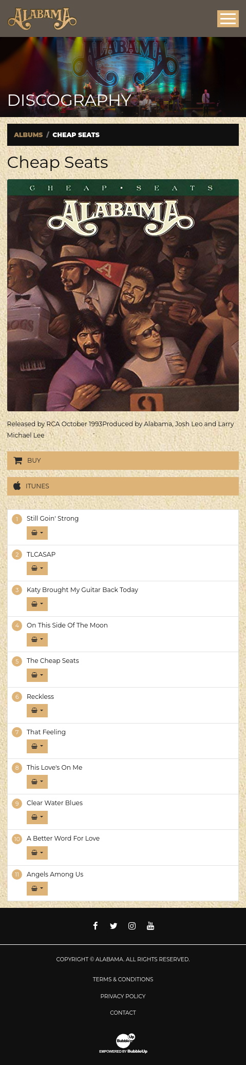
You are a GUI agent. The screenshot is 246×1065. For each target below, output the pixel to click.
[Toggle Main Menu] (228, 18)
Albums (28, 135)
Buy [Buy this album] (27, 460)
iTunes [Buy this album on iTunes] (31, 486)
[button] (37, 533)
